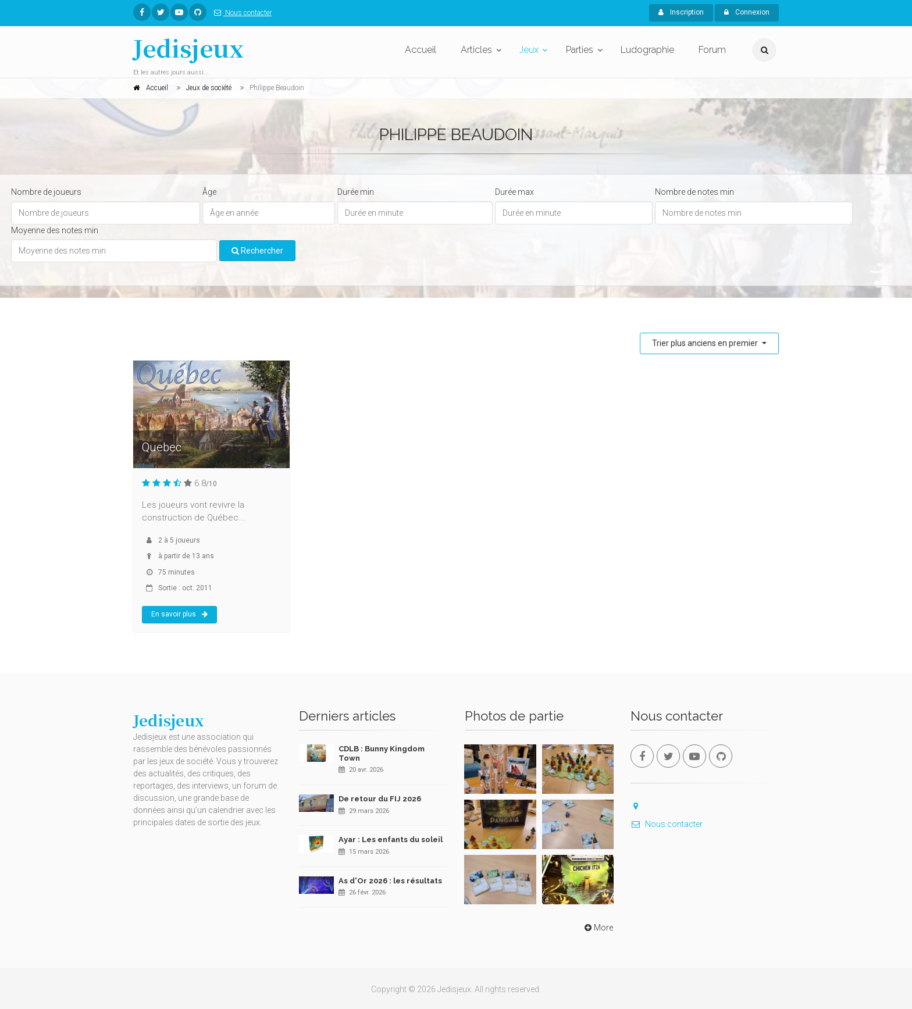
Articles (476, 49)
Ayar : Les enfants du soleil (391, 839)
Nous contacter (240, 13)
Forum (712, 49)
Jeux (529, 49)
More (597, 927)
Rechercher (257, 250)
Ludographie (647, 49)
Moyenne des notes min (54, 230)
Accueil (420, 49)
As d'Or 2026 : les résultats (390, 880)
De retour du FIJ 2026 (380, 798)
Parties (579, 49)
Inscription (681, 12)
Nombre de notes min (694, 192)
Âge (209, 192)
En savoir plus (179, 614)
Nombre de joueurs (46, 192)
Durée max (514, 192)
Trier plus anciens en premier (706, 343)
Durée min (355, 192)
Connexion (747, 12)
